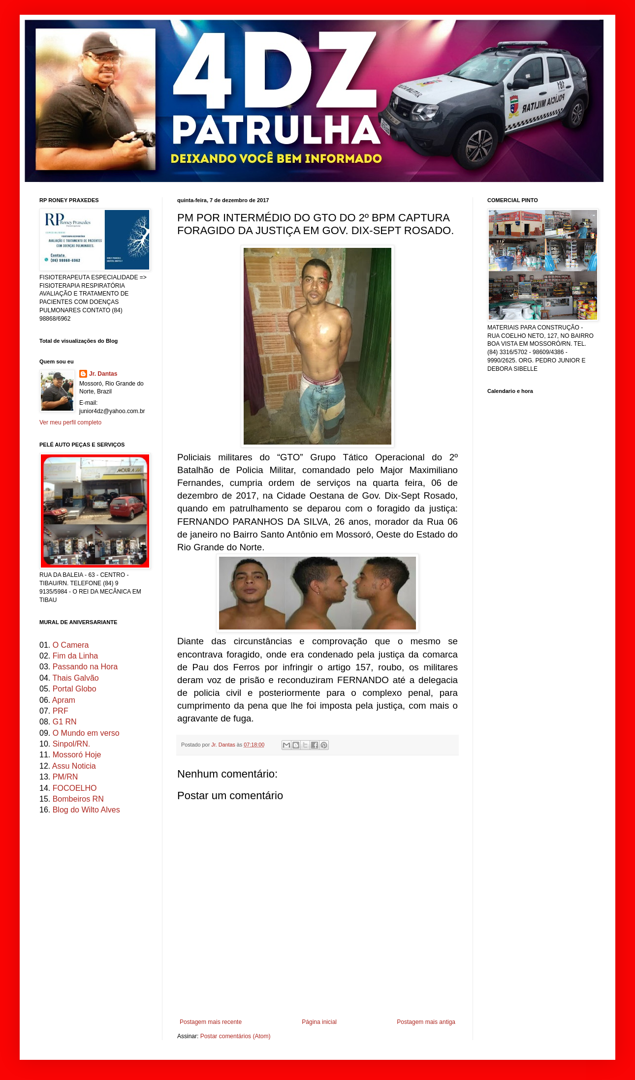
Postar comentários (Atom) (235, 1036)
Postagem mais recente (211, 1022)
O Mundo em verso (86, 733)
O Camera (71, 645)
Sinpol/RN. (71, 744)
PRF (60, 711)
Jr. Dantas (224, 745)
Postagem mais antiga (426, 1022)
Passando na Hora (85, 666)
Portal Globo (74, 689)
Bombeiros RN (78, 799)
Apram (63, 700)
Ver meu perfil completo (70, 422)
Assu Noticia (74, 766)
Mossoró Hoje (77, 754)
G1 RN (65, 722)
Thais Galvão (75, 678)
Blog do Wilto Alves (86, 810)
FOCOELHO (75, 788)
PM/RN (65, 777)
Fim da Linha (75, 656)
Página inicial (319, 1022)
